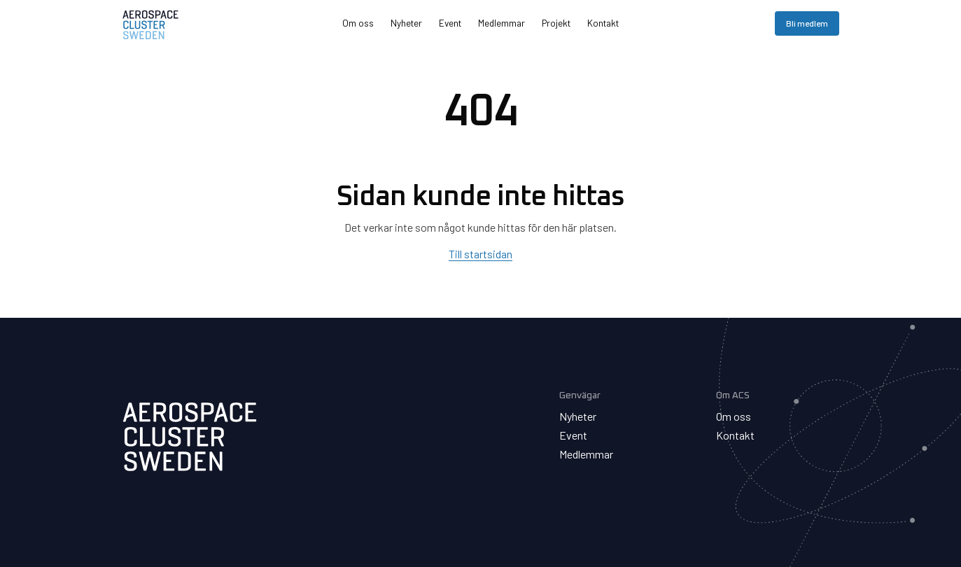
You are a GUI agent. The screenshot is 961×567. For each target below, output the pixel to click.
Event (450, 23)
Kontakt (603, 23)
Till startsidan (480, 253)
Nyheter (406, 23)
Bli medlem (807, 23)
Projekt (556, 23)
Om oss (358, 23)
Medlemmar (501, 23)
